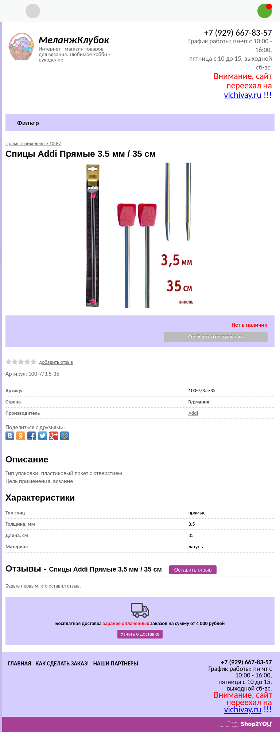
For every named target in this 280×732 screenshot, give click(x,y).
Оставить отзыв (193, 570)
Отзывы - (83, 568)
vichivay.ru (242, 94)
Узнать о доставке (140, 634)
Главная (19, 663)
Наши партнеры (116, 663)
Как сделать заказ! (62, 663)
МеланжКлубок (74, 39)
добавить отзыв (56, 362)
